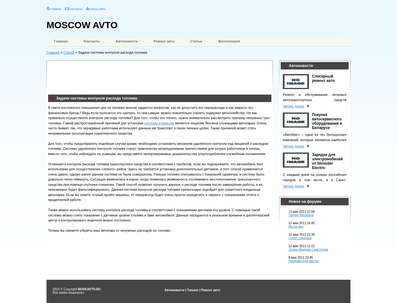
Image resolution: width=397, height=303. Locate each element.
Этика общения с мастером (308, 249)
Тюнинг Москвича (301, 215)
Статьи (196, 41)
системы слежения (159, 123)
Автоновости (127, 41)
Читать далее (293, 106)
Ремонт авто (164, 41)
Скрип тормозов (299, 238)
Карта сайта (98, 9)
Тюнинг (192, 290)
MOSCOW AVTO (82, 25)
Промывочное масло (303, 261)
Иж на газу (296, 226)
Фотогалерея (229, 41)
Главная (56, 9)
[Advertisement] (161, 76)
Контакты (76, 9)
